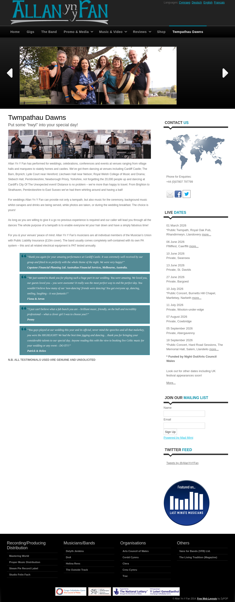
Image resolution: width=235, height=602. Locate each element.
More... (171, 383)
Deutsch (197, 2)
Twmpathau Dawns (188, 32)
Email (167, 419)
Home (15, 32)
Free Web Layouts (207, 598)
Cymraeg (184, 2)
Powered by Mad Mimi (178, 437)
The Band (49, 32)
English (207, 2)
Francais (219, 2)
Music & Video (111, 32)
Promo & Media (76, 32)
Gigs (30, 32)
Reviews (140, 32)
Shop (161, 32)
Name (168, 407)
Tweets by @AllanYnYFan (182, 463)
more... (206, 234)
